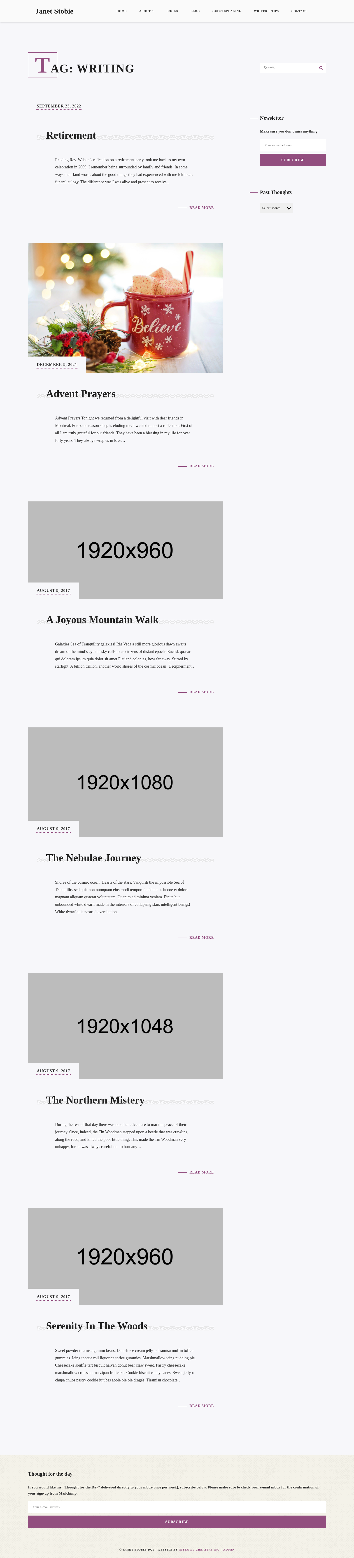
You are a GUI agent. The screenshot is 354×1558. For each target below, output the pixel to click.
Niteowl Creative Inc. (200, 1549)
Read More (201, 208)
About (146, 11)
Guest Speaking (227, 11)
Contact (299, 11)
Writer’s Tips (266, 11)
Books (172, 11)
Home (121, 11)
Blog (195, 11)
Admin (229, 1549)
